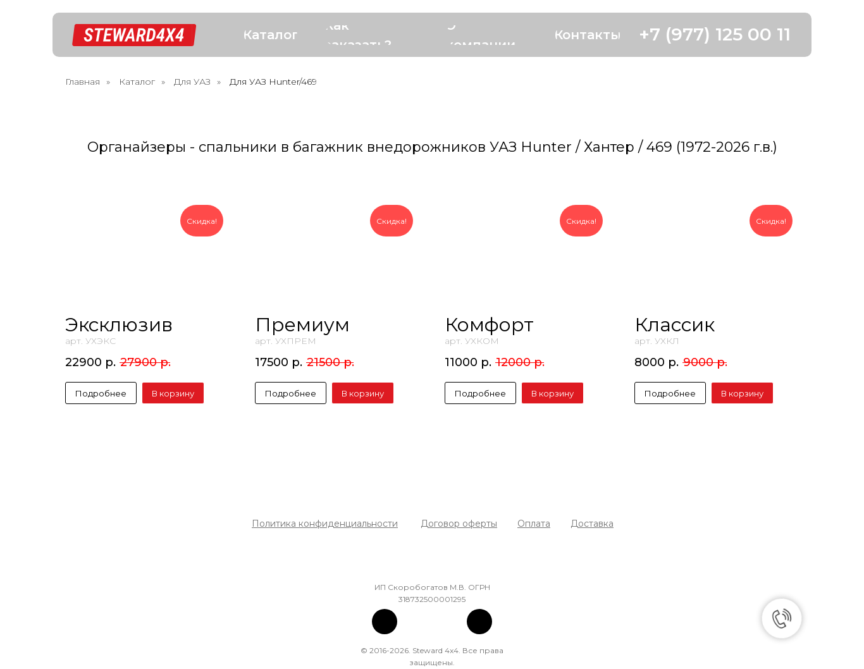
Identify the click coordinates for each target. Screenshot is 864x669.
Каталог (137, 81)
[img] (384, 621)
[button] (270, 35)
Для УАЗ (192, 81)
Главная (82, 81)
